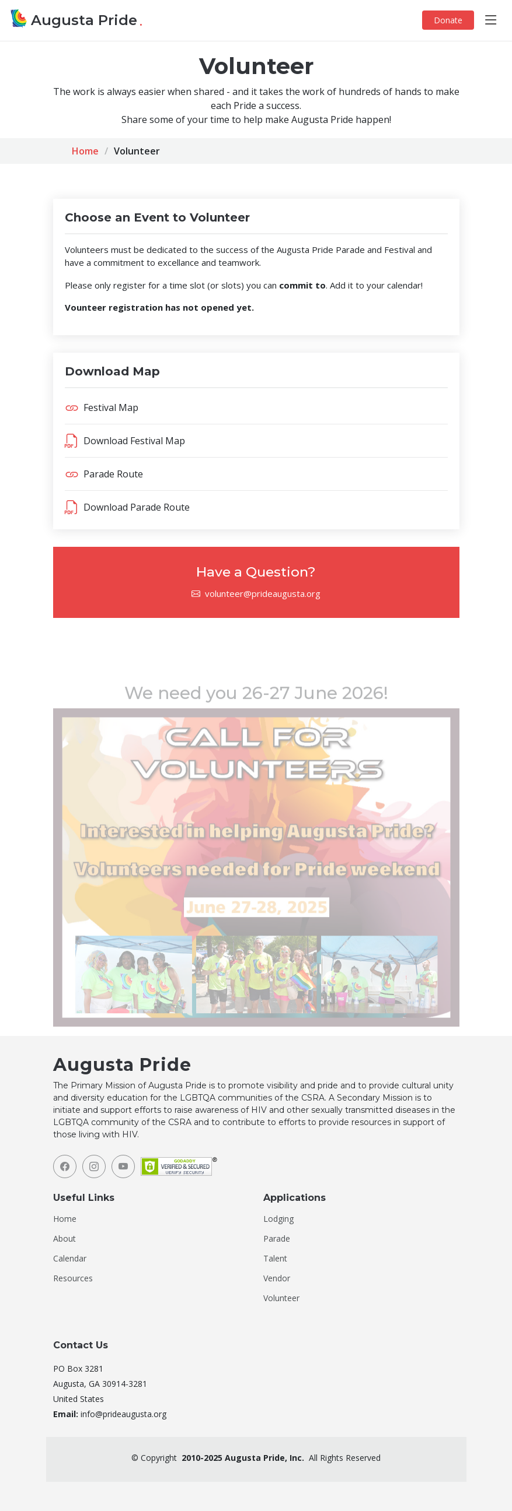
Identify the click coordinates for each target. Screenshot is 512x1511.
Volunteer (281, 1298)
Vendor (276, 1278)
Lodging (278, 1219)
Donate (448, 20)
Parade (276, 1239)
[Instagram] (94, 1166)
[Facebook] (64, 1166)
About (64, 1239)
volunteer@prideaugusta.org (263, 593)
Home (85, 151)
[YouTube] (123, 1166)
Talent (275, 1259)
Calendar (69, 1259)
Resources (73, 1278)
